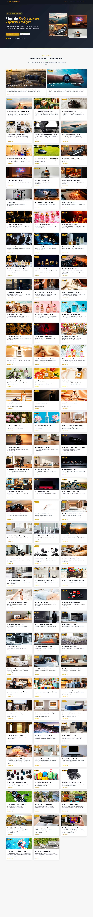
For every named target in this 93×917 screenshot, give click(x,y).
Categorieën (73, 1)
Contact (84, 1)
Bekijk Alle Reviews (12, 34)
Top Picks (25, 34)
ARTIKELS (66, 1)
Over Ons (79, 1)
